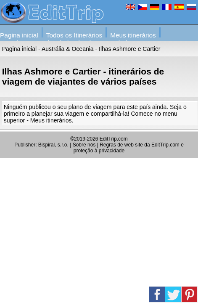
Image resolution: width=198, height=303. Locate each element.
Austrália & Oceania (68, 48)
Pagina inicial (19, 35)
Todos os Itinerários (74, 35)
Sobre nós (84, 145)
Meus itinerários (133, 35)
